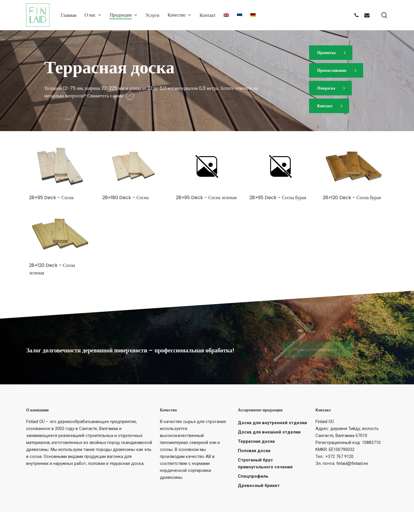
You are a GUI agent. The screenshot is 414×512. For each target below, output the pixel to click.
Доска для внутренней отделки (272, 422)
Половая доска (254, 450)
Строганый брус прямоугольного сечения (265, 463)
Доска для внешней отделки (269, 432)
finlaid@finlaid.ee (352, 463)
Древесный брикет (259, 485)
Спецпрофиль (253, 476)
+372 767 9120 (339, 456)
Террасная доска (256, 441)
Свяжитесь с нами (105, 95)
